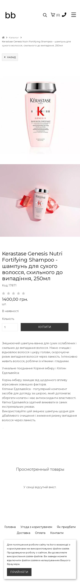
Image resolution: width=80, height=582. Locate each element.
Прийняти (19, 572)
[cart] (53, 15)
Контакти (56, 533)
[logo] (21, 15)
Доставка (23, 533)
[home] (3, 37)
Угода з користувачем (36, 527)
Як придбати (66, 527)
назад (10, 57)
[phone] (64, 15)
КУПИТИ (44, 327)
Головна (10, 527)
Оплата (40, 533)
